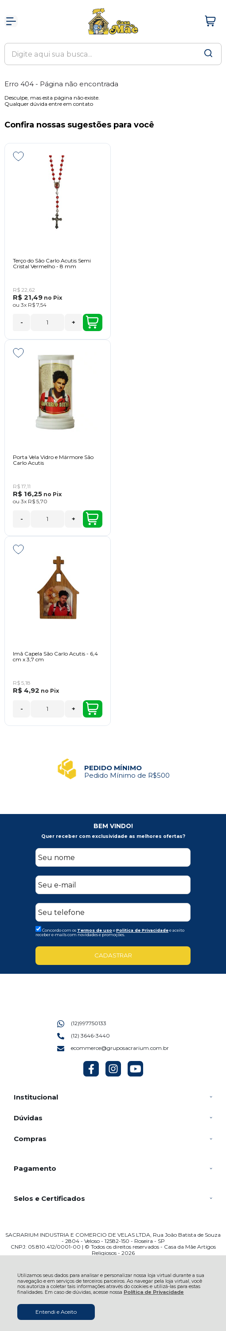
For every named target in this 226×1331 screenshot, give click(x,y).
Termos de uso (94, 930)
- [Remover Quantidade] (21, 322)
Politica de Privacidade (142, 930)
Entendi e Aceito (56, 1311)
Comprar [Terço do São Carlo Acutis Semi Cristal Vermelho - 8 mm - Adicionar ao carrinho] (92, 322)
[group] (113, 768)
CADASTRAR (113, 955)
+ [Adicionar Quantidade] (73, 322)
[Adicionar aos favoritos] (18, 156)
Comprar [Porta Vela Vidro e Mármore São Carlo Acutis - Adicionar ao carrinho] (92, 518)
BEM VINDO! (113, 825)
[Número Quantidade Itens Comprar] (47, 322)
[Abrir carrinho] (210, 21)
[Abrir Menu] (11, 21)
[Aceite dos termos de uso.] (38, 929)
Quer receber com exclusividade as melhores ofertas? (113, 836)
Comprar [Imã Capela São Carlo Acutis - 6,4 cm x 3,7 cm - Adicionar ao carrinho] (92, 708)
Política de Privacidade (154, 1292)
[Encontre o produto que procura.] (208, 54)
